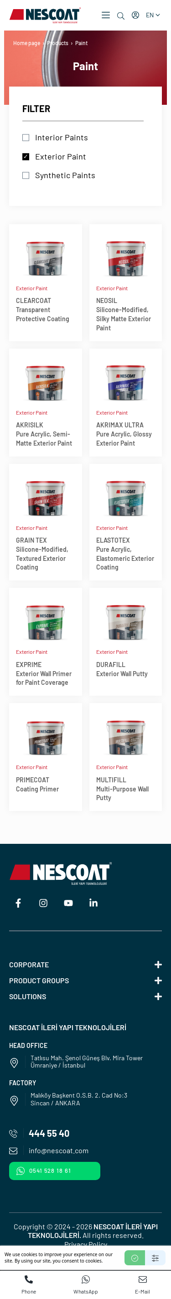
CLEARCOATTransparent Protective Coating (42, 310)
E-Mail (142, 1284)
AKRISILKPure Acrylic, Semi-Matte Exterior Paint (44, 434)
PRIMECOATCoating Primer (37, 784)
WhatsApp (85, 1284)
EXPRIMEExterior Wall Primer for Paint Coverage (44, 674)
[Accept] (134, 1257)
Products (57, 43)
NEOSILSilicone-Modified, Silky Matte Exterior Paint (123, 314)
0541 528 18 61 (43, 1171)
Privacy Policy (85, 1244)
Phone (28, 1284)
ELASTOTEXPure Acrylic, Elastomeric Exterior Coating (125, 553)
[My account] (135, 15)
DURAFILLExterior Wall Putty (122, 669)
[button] (105, 15)
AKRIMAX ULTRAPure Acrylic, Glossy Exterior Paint (124, 434)
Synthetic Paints (65, 175)
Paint (81, 43)
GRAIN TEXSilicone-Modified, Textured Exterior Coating (42, 553)
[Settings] (155, 1257)
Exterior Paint (60, 156)
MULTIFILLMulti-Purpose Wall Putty (122, 789)
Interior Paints (61, 137)
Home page (26, 43)
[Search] (121, 16)
